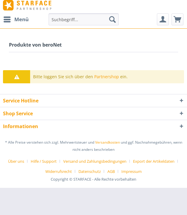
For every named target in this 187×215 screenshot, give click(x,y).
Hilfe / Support (44, 161)
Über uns (16, 161)
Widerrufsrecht (58, 171)
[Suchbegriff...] (84, 19)
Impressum (131, 171)
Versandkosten (107, 142)
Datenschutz (89, 171)
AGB (111, 171)
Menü (16, 19)
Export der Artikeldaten (153, 161)
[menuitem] (16, 19)
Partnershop (106, 76)
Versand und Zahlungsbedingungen (94, 161)
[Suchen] (112, 19)
